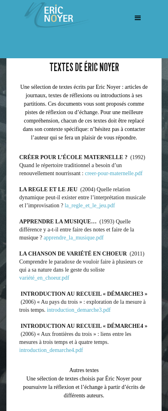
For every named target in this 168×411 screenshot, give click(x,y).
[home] (54, 15)
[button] (138, 18)
